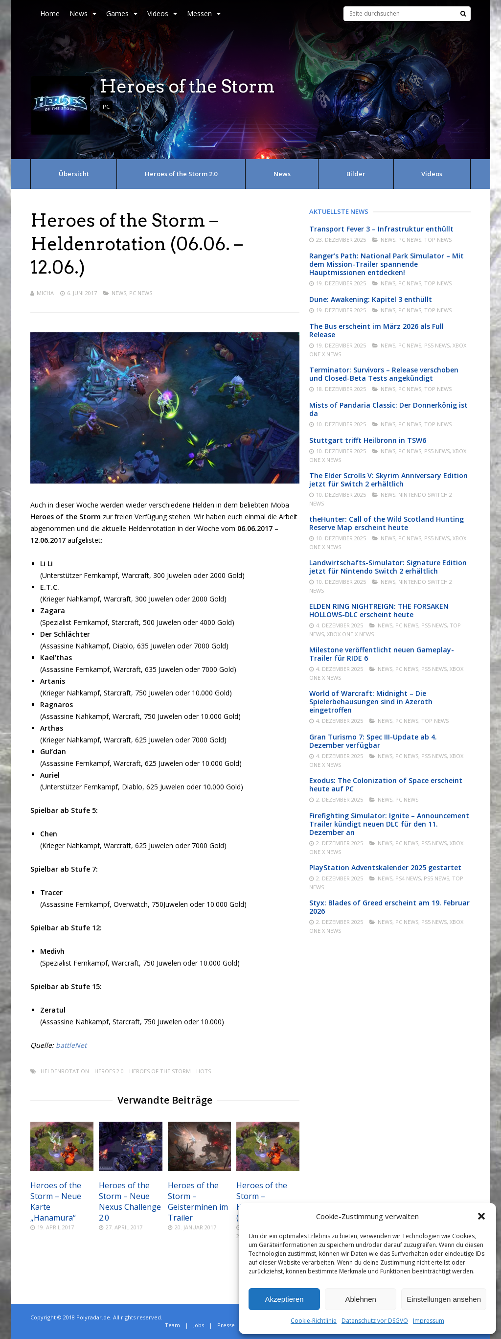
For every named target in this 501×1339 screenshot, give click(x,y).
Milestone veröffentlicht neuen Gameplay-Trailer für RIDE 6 (381, 654)
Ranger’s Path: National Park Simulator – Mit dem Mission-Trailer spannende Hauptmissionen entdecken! (386, 264)
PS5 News (437, 345)
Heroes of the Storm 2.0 (181, 173)
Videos (162, 13)
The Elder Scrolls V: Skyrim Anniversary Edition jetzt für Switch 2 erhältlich (388, 479)
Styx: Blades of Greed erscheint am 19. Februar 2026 (389, 907)
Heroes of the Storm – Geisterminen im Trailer (198, 1201)
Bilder (355, 173)
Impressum (428, 1320)
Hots (203, 1071)
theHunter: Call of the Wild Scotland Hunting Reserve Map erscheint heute (386, 523)
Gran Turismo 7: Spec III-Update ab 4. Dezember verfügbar (373, 741)
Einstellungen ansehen (444, 1299)
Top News (438, 239)
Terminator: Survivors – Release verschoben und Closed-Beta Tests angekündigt (383, 374)
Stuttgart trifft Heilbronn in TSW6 (367, 440)
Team (172, 1325)
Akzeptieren (284, 1299)
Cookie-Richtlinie (314, 1320)
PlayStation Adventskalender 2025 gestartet (385, 867)
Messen (204, 13)
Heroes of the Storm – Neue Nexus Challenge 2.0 (130, 1201)
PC (106, 106)
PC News (140, 293)
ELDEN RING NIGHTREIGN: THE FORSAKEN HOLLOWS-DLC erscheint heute (379, 610)
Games (121, 13)
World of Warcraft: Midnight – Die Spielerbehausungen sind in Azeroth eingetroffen (371, 702)
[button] (481, 1216)
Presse (226, 1325)
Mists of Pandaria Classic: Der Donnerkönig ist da (388, 409)
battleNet (71, 1045)
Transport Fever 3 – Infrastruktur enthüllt (381, 228)
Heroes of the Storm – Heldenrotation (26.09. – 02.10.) (264, 1201)
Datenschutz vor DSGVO (375, 1320)
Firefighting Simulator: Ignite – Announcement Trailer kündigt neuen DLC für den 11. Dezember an (389, 824)
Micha (45, 293)
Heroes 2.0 (109, 1071)
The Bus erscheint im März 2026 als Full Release (376, 330)
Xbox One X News (350, 634)
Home (50, 13)
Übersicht (74, 173)
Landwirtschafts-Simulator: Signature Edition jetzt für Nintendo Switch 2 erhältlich (388, 567)
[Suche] (463, 13)
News (82, 13)
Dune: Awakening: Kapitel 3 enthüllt (370, 299)
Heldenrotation (65, 1071)
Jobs (198, 1325)
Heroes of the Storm (160, 1071)
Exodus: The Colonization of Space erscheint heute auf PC (385, 784)
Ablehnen (360, 1299)
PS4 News (408, 878)
